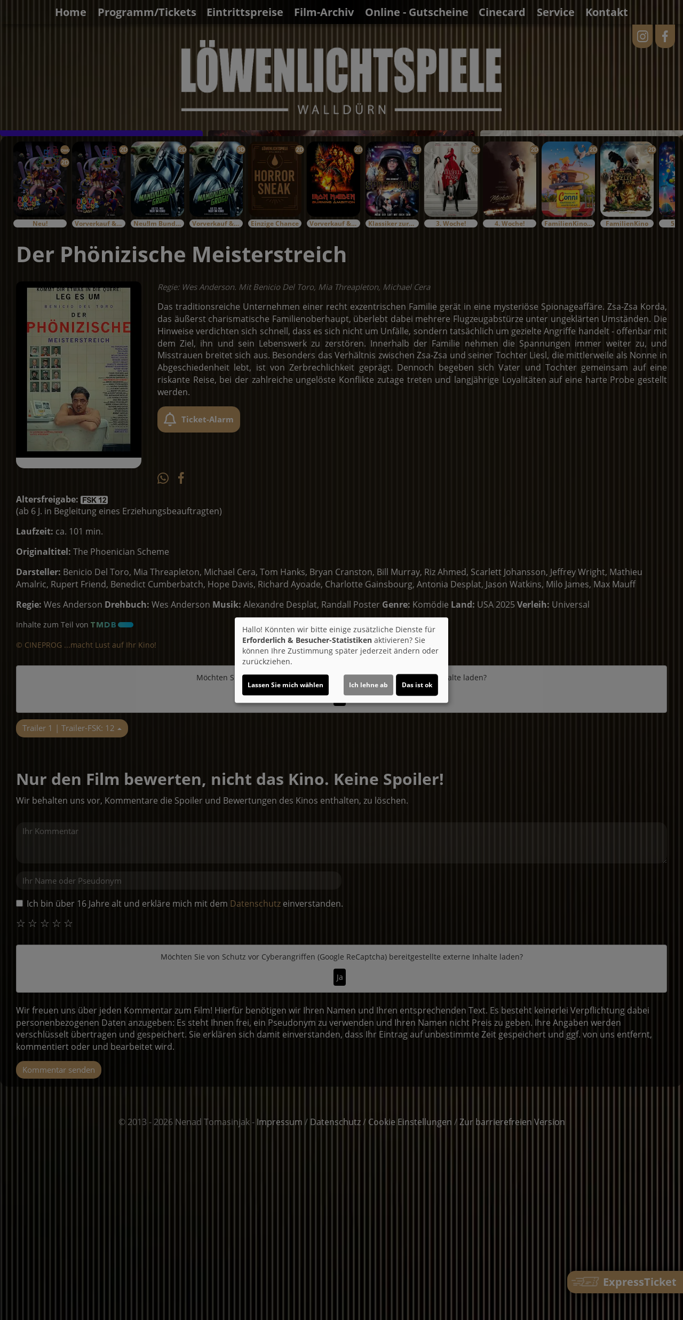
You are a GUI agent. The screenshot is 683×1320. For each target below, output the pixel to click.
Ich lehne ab (368, 684)
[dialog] (341, 660)
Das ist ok (417, 684)
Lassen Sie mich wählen (285, 684)
